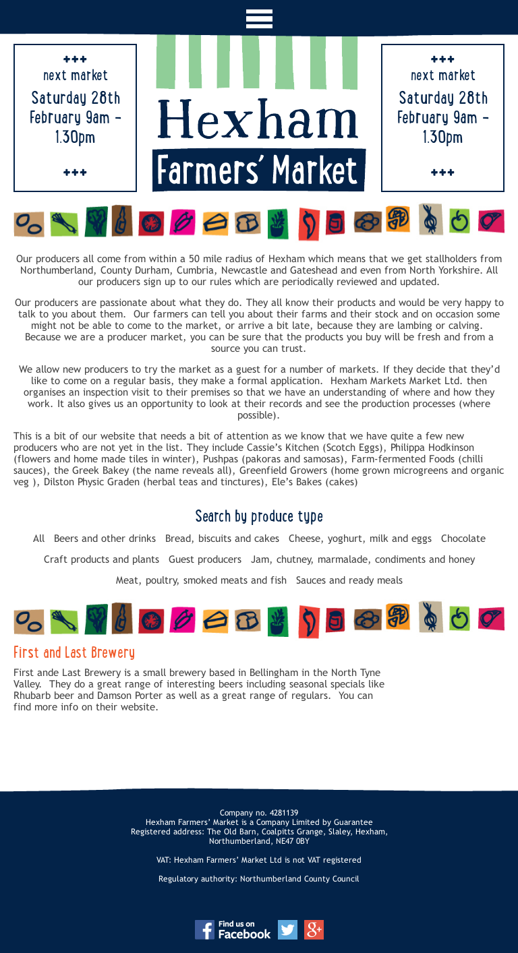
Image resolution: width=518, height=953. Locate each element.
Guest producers (205, 559)
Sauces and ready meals (349, 580)
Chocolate (463, 538)
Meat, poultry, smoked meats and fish (201, 580)
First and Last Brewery (74, 654)
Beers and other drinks (105, 538)
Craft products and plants (101, 559)
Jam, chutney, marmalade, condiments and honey (363, 559)
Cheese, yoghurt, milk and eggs (360, 538)
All (39, 538)
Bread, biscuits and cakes (222, 538)
